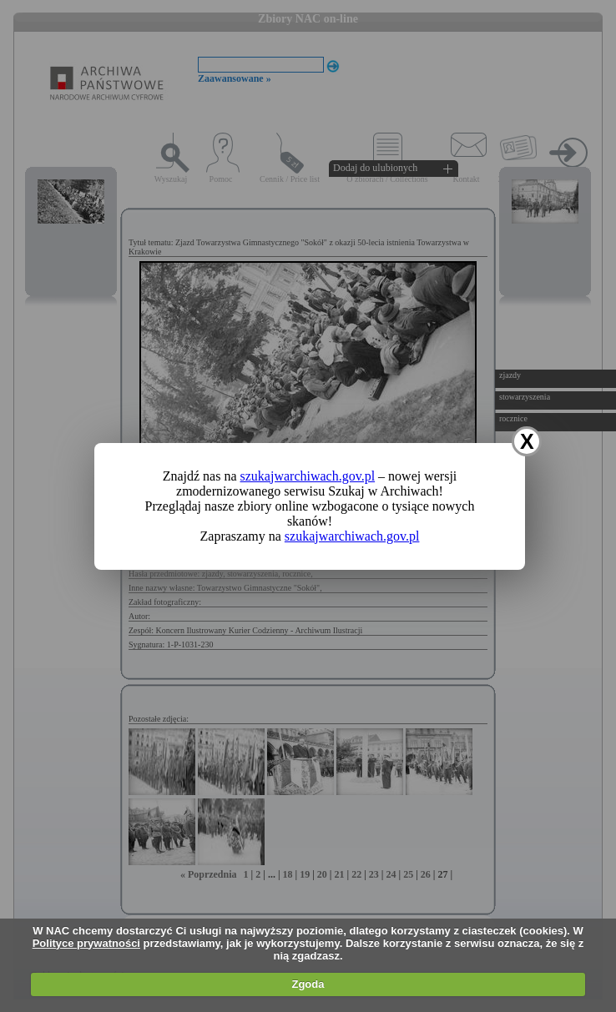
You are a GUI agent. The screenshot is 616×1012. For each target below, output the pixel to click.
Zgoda (307, 984)
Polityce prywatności (86, 943)
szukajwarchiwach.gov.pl (308, 476)
